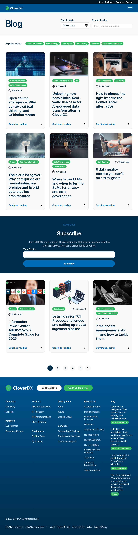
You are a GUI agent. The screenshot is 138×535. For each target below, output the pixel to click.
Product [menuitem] (36, 401)
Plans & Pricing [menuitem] (39, 422)
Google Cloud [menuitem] (65, 417)
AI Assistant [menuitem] (38, 411)
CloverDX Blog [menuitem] (91, 445)
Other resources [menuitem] (92, 470)
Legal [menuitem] (52, 527)
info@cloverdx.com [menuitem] (14, 527)
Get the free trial (78, 387)
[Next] (88, 368)
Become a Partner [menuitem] (15, 431)
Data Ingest (67, 44)
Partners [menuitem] (10, 420)
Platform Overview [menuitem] (41, 406)
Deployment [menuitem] (64, 401)
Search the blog (99, 20)
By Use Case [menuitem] (38, 436)
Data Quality (82, 44)
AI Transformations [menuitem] (41, 417)
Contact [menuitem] (120, 2)
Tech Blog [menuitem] (89, 457)
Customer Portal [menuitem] (92, 406)
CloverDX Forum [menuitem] (92, 440)
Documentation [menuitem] (92, 411)
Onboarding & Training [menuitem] (69, 431)
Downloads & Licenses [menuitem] (91, 418)
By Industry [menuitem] (37, 441)
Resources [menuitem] (90, 401)
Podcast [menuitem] (109, 2)
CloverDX (120, 81)
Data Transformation (63, 81)
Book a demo (49, 387)
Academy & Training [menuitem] (94, 429)
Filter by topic (67, 20)
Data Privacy (59, 166)
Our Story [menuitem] (10, 406)
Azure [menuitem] (61, 411)
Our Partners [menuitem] (12, 426)
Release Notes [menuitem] (91, 434)
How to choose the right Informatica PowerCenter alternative (120, 459)
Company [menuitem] (11, 401)
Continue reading (17, 124)
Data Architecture (34, 44)
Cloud (12, 162)
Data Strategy (52, 44)
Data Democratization (112, 44)
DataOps (95, 44)
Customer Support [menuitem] (67, 441)
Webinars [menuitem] (88, 424)
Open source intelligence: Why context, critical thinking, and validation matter (119, 412)
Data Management (18, 85)
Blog (113, 401)
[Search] (112, 26)
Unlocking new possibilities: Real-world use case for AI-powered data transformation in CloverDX (121, 437)
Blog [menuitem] (101, 2)
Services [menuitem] (63, 426)
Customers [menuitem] (38, 431)
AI (77, 81)
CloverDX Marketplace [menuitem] (90, 464)
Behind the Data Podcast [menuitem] (92, 451)
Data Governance (17, 81)
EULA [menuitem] (89, 527)
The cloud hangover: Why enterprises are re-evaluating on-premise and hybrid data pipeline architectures (121, 482)
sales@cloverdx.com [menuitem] (34, 527)
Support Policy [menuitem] (100, 527)
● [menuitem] (47, 527)
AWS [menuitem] (60, 406)
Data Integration (104, 81)
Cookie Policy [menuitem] (78, 527)
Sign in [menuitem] (129, 2)
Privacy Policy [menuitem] (63, 527)
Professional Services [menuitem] (69, 436)
